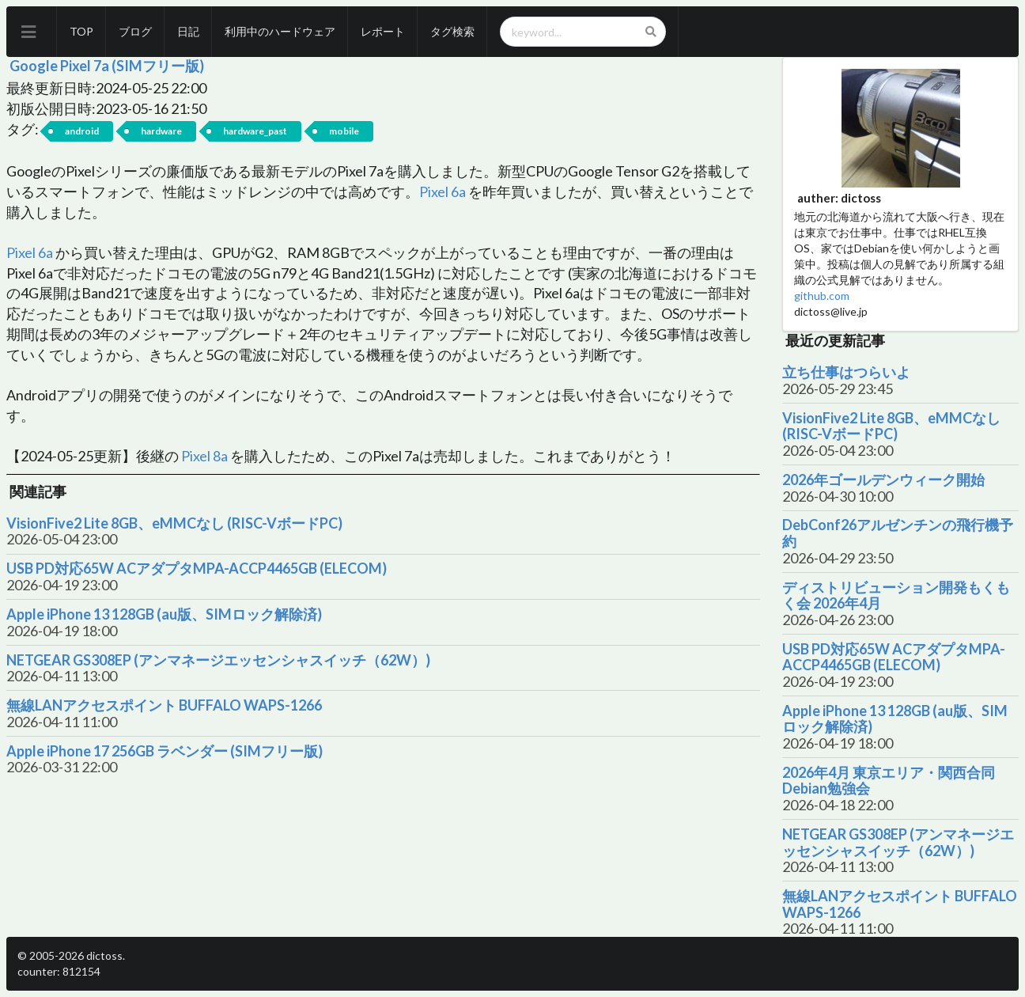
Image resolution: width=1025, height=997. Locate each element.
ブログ (135, 31)
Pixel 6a (442, 191)
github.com (821, 295)
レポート (383, 31)
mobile (344, 131)
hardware (161, 131)
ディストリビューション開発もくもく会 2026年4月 (896, 595)
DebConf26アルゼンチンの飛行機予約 (897, 533)
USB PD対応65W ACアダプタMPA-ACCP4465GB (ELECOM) (196, 568)
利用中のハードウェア (280, 31)
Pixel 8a (204, 455)
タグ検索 (452, 31)
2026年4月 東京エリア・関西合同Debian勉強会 (888, 780)
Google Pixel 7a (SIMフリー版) (106, 65)
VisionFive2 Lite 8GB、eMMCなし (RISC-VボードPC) (174, 523)
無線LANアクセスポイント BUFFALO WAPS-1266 (164, 705)
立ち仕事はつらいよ (846, 372)
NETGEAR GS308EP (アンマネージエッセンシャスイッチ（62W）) (218, 660)
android (82, 131)
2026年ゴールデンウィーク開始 (883, 480)
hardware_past (255, 131)
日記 (188, 31)
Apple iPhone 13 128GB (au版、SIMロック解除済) (164, 614)
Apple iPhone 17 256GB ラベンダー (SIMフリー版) (164, 751)
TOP (81, 31)
